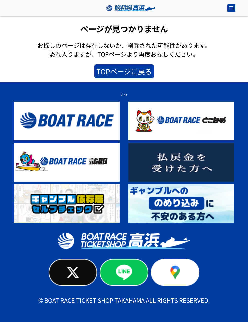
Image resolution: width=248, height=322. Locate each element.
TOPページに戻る (124, 71)
